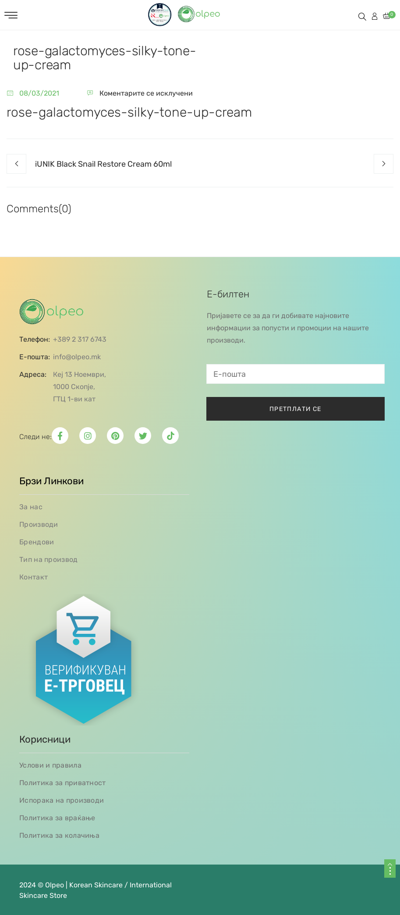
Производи (38, 524)
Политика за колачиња (59, 835)
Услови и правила (50, 765)
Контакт (33, 577)
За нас (30, 507)
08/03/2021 (39, 93)
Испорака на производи (61, 800)
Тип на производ (48, 559)
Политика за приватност (62, 783)
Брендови (36, 542)
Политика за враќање (57, 818)
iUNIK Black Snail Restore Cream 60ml (103, 164)
